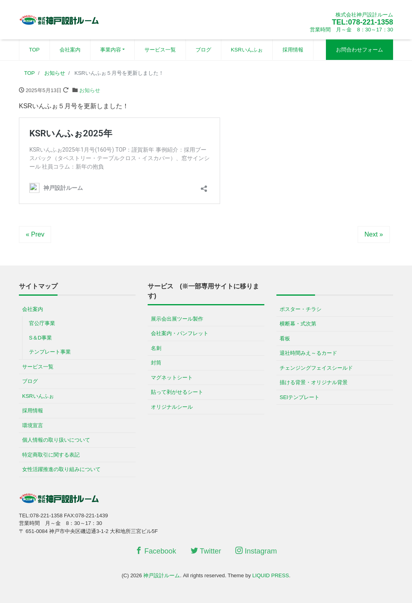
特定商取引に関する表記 (51, 455)
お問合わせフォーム (359, 50)
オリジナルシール (172, 407)
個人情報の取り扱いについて (56, 440)
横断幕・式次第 (298, 324)
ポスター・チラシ (300, 309)
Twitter (206, 551)
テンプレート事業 (50, 352)
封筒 (156, 363)
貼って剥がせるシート (177, 392)
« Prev (35, 234)
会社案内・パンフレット (179, 333)
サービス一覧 (160, 50)
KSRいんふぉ (247, 50)
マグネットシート (172, 378)
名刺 (156, 348)
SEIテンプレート (299, 397)
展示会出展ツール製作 (177, 319)
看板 (285, 338)
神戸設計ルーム (161, 575)
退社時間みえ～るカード (308, 353)
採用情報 (292, 50)
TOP (34, 50)
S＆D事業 (40, 338)
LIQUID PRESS (270, 575)
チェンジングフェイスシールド (316, 368)
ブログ (203, 50)
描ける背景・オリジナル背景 (314, 382)
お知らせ (89, 90)
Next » (374, 234)
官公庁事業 (42, 323)
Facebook (155, 551)
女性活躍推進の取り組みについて (61, 469)
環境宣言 (32, 425)
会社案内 (70, 50)
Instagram (256, 551)
